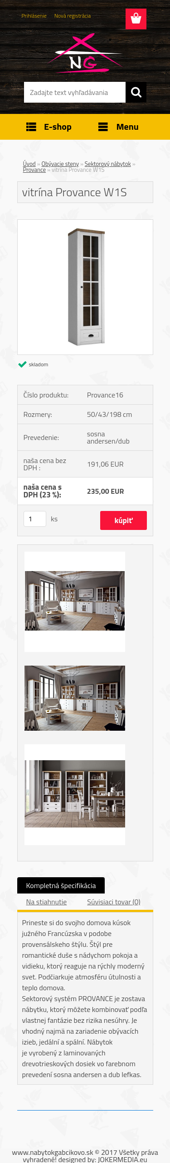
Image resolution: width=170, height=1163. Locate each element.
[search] (136, 92)
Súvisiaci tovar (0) (113, 901)
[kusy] (35, 519)
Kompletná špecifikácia (61, 885)
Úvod (29, 163)
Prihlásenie (34, 15)
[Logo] (85, 53)
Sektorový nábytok (108, 163)
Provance (34, 169)
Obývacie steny (60, 163)
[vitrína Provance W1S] (85, 223)
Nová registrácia (72, 15)
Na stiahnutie (46, 901)
